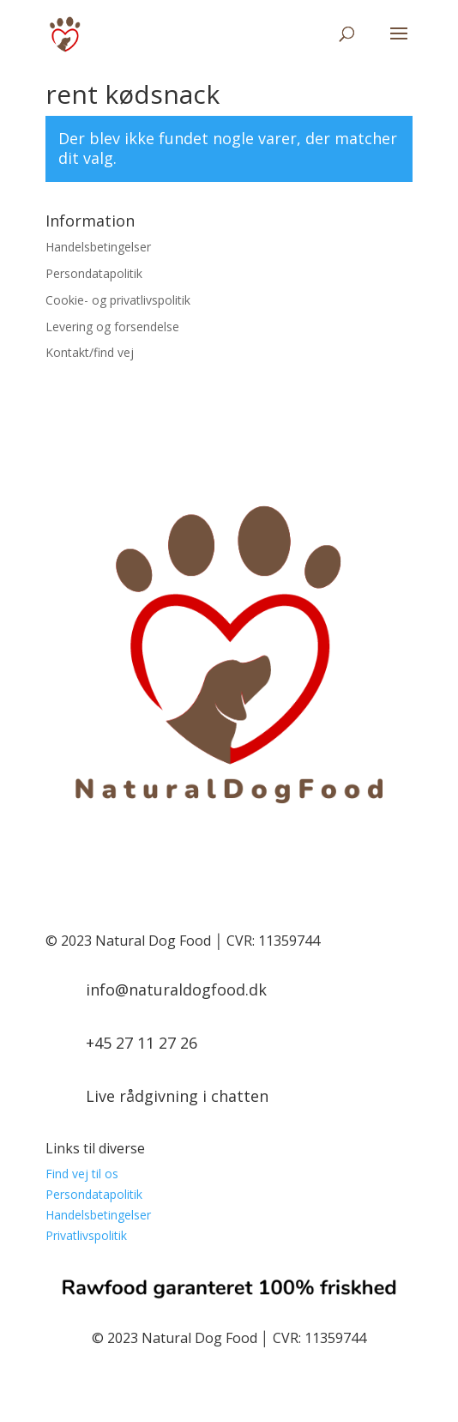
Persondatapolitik (93, 273)
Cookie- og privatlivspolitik (117, 300)
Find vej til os (81, 1173)
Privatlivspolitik (86, 1235)
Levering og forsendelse (112, 326)
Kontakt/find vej (89, 352)
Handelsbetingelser (98, 247)
